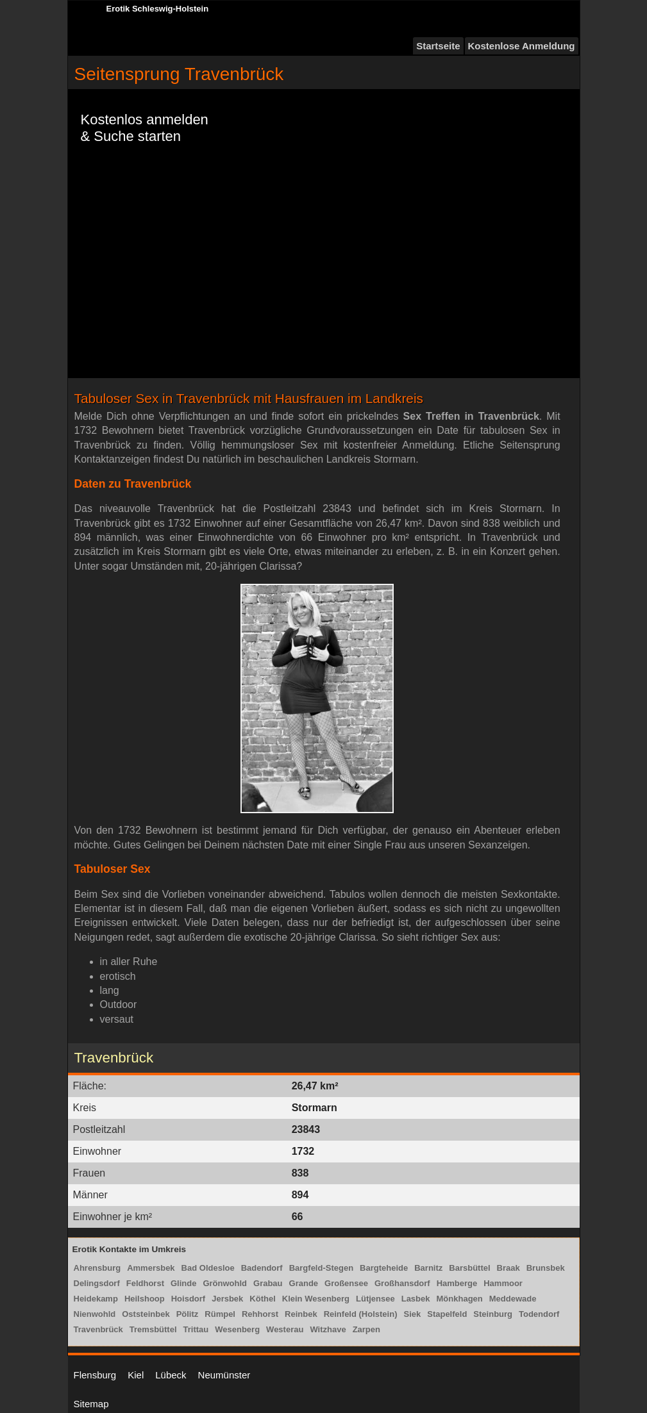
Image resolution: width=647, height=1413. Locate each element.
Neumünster (224, 1374)
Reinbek (301, 1314)
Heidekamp (96, 1298)
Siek (412, 1314)
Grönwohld (225, 1283)
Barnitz (428, 1268)
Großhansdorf (402, 1283)
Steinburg (492, 1314)
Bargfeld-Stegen (321, 1268)
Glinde (183, 1283)
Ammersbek (150, 1268)
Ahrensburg (97, 1268)
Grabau (268, 1283)
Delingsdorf (97, 1283)
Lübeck (170, 1374)
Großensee (346, 1283)
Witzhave (328, 1329)
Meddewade (513, 1298)
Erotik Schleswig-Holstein (157, 8)
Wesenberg (237, 1329)
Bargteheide (384, 1268)
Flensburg (95, 1374)
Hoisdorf (188, 1298)
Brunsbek (545, 1268)
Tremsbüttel (153, 1329)
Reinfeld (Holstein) (361, 1314)
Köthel (262, 1298)
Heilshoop (144, 1298)
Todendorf (539, 1314)
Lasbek (415, 1298)
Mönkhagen (460, 1298)
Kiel (136, 1374)
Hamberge (457, 1283)
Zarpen (366, 1329)
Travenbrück (98, 1329)
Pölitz (187, 1314)
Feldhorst (145, 1283)
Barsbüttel (469, 1268)
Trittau (196, 1329)
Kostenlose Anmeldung (521, 45)
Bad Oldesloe (208, 1268)
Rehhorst (260, 1314)
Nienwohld (95, 1314)
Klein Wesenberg (315, 1298)
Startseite (438, 45)
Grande (304, 1283)
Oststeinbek (145, 1314)
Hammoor (503, 1283)
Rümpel (220, 1314)
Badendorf (262, 1268)
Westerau (284, 1329)
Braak (508, 1268)
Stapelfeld (447, 1314)
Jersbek (227, 1298)
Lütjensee (375, 1298)
